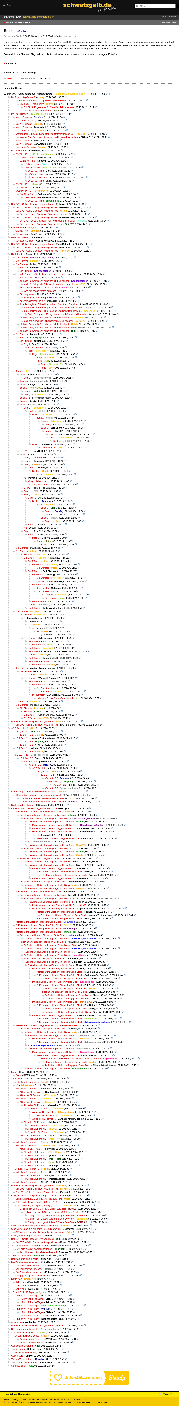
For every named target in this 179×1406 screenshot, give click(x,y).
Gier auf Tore (17, 227)
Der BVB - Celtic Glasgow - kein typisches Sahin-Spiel (47, 220)
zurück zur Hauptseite (18, 22)
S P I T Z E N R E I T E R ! (24, 1362)
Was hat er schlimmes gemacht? (36, 287)
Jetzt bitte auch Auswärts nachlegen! (29, 1245)
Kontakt (37, 1402)
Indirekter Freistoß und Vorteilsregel (54, 698)
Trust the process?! (21, 1255)
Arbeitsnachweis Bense (23, 1332)
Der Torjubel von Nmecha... (25, 1262)
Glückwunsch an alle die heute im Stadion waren (36, 1229)
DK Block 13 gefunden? (23, 97)
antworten (11, 63)
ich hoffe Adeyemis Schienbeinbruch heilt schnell (40, 274)
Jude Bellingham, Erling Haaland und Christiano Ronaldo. (49, 304)
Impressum (47, 1402)
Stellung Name (27, 294)
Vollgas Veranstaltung (22, 1359)
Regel (27, 344)
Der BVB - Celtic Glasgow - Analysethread (30, 94)
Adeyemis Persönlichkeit (32, 301)
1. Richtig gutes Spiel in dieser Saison (30, 1275)
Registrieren (172, 16)
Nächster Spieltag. (20, 237)
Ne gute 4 (20, 1349)
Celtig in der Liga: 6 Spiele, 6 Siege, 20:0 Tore (34, 1195)
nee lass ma (26, 277)
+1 (25, 478)
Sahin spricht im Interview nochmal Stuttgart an (35, 1225)
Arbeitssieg (17, 1322)
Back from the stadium (22, 805)
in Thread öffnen (170, 22)
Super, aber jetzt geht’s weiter (26, 1235)
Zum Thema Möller (46, 447)
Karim (14, 1072)
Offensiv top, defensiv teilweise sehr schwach (34, 791)
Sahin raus (16, 1279)
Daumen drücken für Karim (25, 1259)
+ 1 (25, 528)
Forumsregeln (101, 1402)
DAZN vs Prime (19, 150)
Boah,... (19, 371)
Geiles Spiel (17, 1355)
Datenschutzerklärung (83, 1402)
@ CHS (77, 36)
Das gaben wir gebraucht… (25, 1329)
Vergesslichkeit (35, 481)
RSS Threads (26, 1402)
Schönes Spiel (18, 1365)
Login (164, 16)
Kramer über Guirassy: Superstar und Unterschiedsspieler (44, 134)
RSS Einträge (11, 1402)
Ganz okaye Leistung (22, 1345)
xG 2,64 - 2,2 (17, 728)
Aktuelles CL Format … (23, 1078)
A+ (8, 5)
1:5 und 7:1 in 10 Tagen (23, 1292)
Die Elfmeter (17, 254)
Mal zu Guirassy (19, 114)
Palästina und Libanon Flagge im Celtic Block (34, 808)
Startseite (9, 16)
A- (4, 5)
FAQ (19, 16)
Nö (16, 1085)
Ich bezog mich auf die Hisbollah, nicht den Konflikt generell (71, 1058)
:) (24, 618)
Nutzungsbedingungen (63, 1402)
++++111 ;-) (26, 451)
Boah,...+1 (25, 397)
